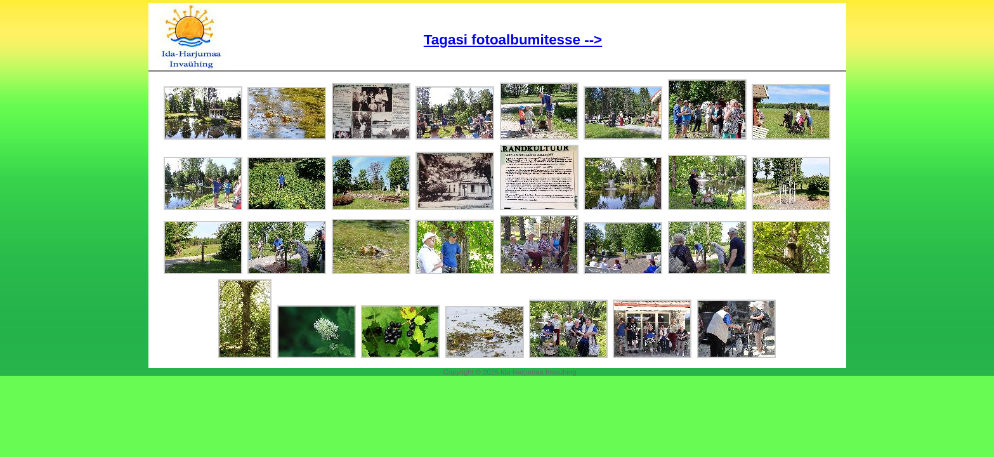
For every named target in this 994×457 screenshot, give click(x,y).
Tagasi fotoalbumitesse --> (513, 40)
